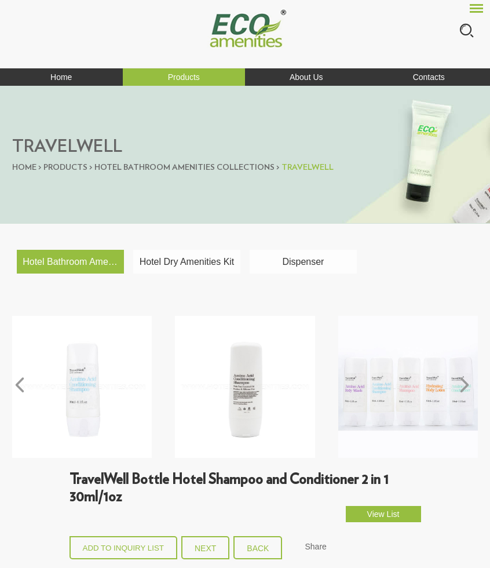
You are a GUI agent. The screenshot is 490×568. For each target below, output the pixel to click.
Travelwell (307, 167)
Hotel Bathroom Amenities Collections (184, 167)
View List (383, 514)
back (258, 548)
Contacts (429, 77)
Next (205, 548)
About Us (306, 77)
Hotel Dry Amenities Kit (187, 262)
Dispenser (303, 262)
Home (61, 77)
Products (184, 77)
